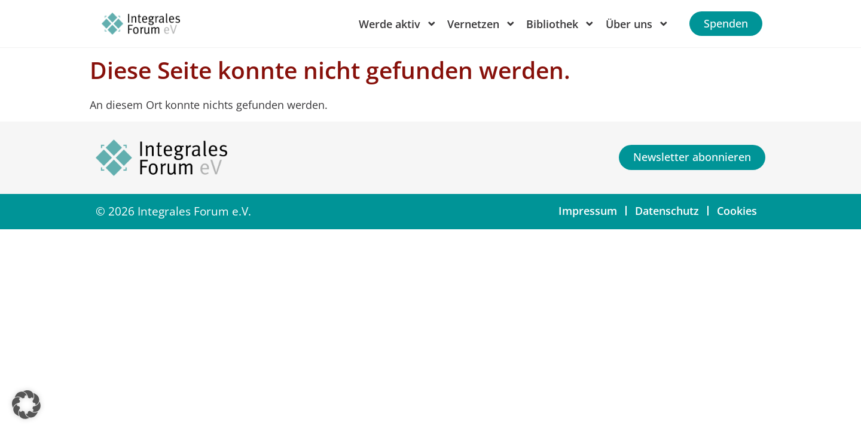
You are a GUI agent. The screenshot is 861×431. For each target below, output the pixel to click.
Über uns (637, 24)
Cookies (737, 211)
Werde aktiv (398, 24)
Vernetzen (481, 24)
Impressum (587, 211)
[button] (26, 404)
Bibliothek (560, 24)
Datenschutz (667, 211)
